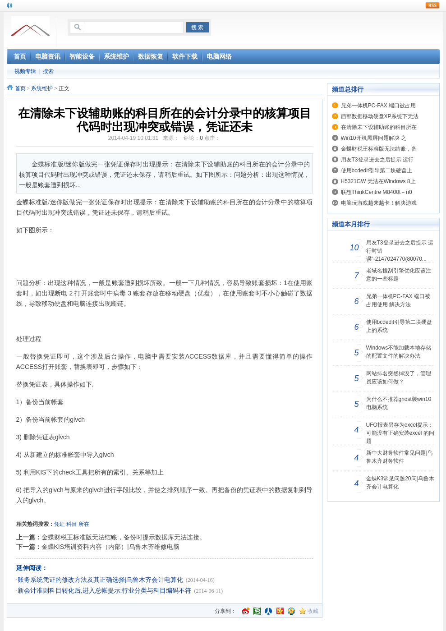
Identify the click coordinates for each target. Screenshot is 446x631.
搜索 (48, 71)
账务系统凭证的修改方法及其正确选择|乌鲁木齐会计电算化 (100, 579)
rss (432, 5)
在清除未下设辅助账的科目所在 (379, 127)
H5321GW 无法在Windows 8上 (378, 181)
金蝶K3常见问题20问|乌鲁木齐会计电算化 (400, 482)
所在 (83, 524)
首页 (20, 88)
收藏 (313, 611)
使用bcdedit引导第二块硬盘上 (377, 170)
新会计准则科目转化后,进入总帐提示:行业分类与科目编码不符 (104, 590)
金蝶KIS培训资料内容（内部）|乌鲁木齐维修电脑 (110, 546)
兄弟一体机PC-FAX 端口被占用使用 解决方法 (398, 300)
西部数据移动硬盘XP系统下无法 (379, 116)
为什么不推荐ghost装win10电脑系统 (399, 403)
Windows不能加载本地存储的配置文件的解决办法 (399, 352)
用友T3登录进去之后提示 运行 (377, 160)
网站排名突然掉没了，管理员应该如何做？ (398, 377)
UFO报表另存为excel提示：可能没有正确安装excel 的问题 (400, 433)
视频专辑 (25, 71)
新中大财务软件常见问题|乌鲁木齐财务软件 (399, 457)
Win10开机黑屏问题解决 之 (373, 138)
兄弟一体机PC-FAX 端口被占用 (378, 105)
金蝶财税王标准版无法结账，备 (379, 149)
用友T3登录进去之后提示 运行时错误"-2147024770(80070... (399, 251)
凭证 (59, 524)
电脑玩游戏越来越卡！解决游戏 (379, 203)
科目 (71, 524)
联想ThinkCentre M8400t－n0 (376, 192)
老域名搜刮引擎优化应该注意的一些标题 (398, 274)
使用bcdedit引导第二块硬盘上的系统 (399, 326)
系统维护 (42, 88)
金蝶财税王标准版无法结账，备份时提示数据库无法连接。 (123, 537)
